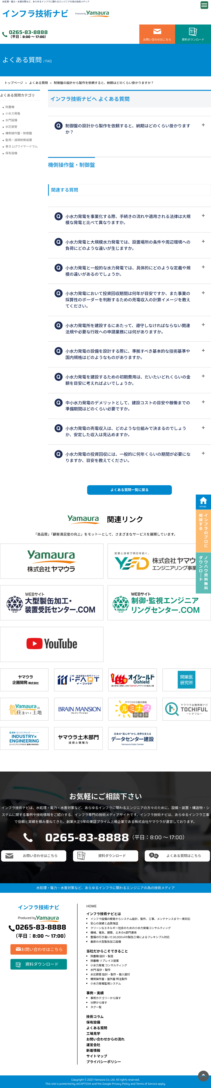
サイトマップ (96, 1056)
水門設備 (11, 120)
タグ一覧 (95, 1007)
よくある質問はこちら (183, 856)
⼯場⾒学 (93, 1033)
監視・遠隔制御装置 (18, 140)
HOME (91, 906)
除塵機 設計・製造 (101, 956)
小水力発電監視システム (105, 983)
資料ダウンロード (193, 39)
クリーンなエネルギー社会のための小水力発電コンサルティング (130, 928)
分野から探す (98, 1002)
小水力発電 (12, 113)
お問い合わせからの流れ (105, 1039)
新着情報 (93, 1050)
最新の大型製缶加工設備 (105, 941)
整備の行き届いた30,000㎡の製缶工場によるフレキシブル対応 (129, 937)
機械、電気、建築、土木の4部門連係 (113, 932)
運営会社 (93, 1045)
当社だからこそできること (107, 951)
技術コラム (95, 1016)
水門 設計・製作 (100, 970)
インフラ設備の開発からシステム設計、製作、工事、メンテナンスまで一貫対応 (140, 919)
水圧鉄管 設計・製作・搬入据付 (110, 974)
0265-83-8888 (28, 32)
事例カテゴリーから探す (105, 998)
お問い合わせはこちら (157, 39)
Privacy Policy (121, 1083)
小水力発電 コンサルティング (108, 965)
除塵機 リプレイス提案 (104, 961)
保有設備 (11, 153)
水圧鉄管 (11, 127)
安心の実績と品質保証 (104, 923)
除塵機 (9, 107)
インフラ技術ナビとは (103, 914)
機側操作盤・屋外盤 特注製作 (108, 979)
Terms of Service (146, 1083)
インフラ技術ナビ (35, 13)
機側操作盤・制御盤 (18, 133)
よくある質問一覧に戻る (129, 490)
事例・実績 (95, 993)
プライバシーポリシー (103, 1062)
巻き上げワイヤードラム (21, 146)
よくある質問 (38, 82)
